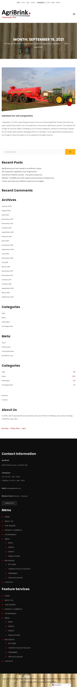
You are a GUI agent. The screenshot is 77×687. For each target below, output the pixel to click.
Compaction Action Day (19, 570)
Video (11, 548)
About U (9, 522)
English (56, 685)
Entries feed (6, 347)
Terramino (12, 574)
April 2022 (5, 215)
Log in (4, 343)
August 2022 (6, 210)
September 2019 (8, 249)
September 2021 (8, 232)
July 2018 (5, 262)
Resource (9, 562)
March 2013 (6, 293)
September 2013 (8, 288)
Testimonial (10, 536)
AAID (3, 313)
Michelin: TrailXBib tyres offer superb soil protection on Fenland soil (28, 178)
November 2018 (7, 258)
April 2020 (5, 241)
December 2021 (7, 219)
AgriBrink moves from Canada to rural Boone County (21, 168)
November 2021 (7, 223)
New (4, 318)
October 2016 (6, 284)
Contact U (9, 504)
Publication (6, 322)
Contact (5, 400)
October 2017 (6, 280)
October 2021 (6, 228)
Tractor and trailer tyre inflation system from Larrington (23, 181)
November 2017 (7, 275)
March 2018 (6, 267)
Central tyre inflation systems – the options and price (22, 175)
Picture (12, 565)
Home (7, 518)
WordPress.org (7, 356)
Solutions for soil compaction (17, 115)
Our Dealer (10, 527)
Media (7, 540)
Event (11, 553)
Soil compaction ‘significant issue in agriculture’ (19, 171)
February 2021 (7, 236)
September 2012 (8, 297)
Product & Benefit (13, 531)
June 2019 (5, 254)
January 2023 (7, 206)
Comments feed (8, 351)
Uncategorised (7, 326)
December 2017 (7, 271)
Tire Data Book (15, 579)
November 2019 (7, 245)
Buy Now (5, 395)
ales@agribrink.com (14, 489)
